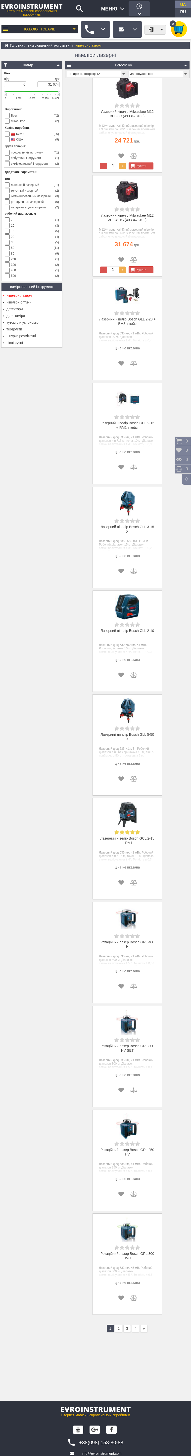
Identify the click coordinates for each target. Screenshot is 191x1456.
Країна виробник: (17, 128)
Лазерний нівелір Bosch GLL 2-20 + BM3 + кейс (127, 321)
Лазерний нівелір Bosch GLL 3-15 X (127, 529)
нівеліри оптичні (19, 302)
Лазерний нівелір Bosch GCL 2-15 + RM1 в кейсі (127, 425)
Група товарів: (15, 146)
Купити (137, 166)
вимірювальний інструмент (49, 45)
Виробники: (13, 109)
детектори (14, 309)
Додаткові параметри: (21, 172)
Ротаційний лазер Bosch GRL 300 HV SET (127, 1048)
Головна (14, 45)
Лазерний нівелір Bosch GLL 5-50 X (127, 736)
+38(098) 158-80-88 (101, 1442)
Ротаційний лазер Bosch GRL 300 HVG (127, 1256)
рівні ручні (14, 343)
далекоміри (15, 316)
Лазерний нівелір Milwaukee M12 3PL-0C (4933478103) (127, 114)
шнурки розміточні (21, 336)
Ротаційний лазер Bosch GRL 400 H (127, 944)
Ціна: (7, 73)
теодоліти (14, 329)
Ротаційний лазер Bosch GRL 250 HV (127, 1152)
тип (7, 178)
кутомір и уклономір (22, 322)
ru (183, 12)
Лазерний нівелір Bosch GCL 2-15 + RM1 (127, 840)
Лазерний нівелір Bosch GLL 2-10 (127, 631)
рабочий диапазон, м (20, 213)
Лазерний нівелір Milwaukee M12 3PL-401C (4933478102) (127, 217)
